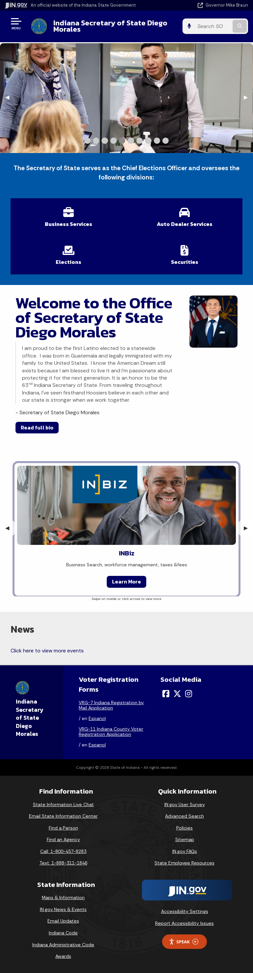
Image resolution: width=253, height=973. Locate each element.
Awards (63, 956)
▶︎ (248, 97)
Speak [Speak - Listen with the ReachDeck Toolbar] (183, 942)
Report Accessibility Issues (184, 923)
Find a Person (63, 828)
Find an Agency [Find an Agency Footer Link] (63, 839)
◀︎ (9, 97)
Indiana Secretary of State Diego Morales (110, 26)
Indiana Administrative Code (63, 945)
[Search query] (213, 26)
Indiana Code (63, 933)
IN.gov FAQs (184, 851)
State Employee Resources (184, 863)
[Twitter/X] (177, 694)
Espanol (97, 718)
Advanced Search (184, 816)
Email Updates (63, 921)
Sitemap (184, 839)
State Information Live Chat (63, 804)
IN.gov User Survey (184, 804)
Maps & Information (63, 897)
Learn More (126, 581)
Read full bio (37, 427)
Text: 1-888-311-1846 (63, 863)
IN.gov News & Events (63, 909)
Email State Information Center (63, 816)
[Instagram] (188, 694)
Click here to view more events (47, 650)
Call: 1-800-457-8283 (63, 851)
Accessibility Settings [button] (184, 911)
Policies (184, 828)
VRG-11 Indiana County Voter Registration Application (111, 731)
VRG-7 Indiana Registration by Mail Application (111, 705)
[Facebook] (165, 694)
